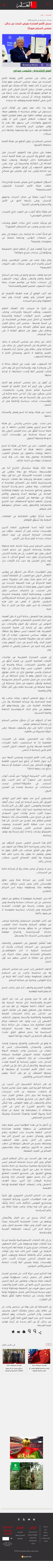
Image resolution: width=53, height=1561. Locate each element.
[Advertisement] (19, 780)
